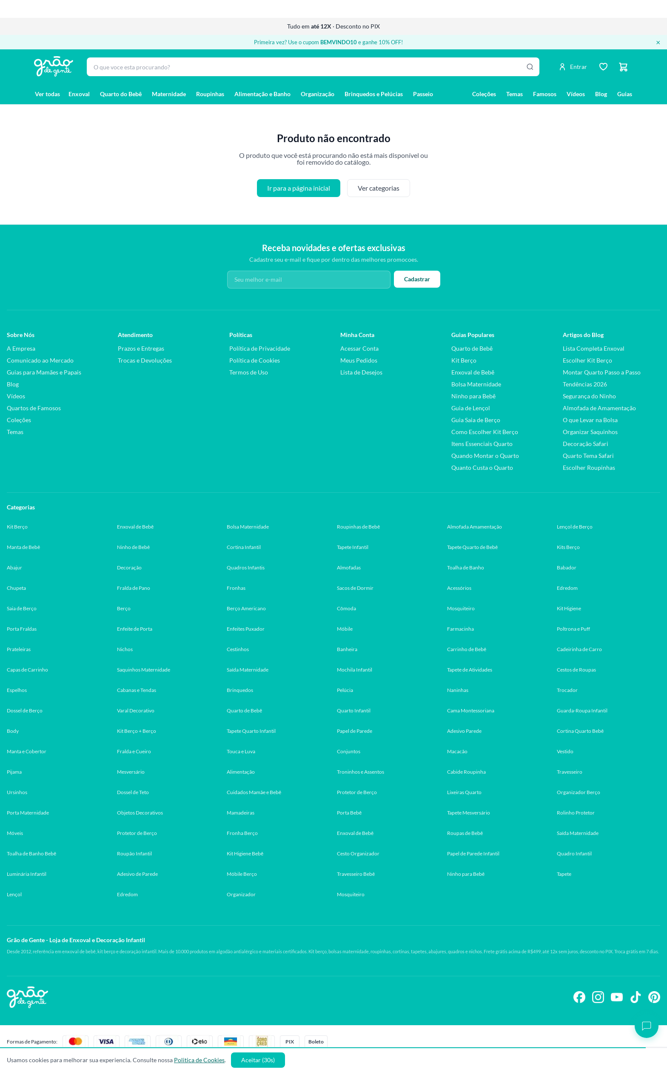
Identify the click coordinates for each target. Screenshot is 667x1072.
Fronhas (236, 588)
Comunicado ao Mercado (40, 360)
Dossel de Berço (25, 710)
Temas (514, 93)
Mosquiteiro (461, 608)
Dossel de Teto (133, 792)
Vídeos (576, 93)
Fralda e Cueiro (134, 751)
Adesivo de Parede (137, 874)
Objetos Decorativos (140, 812)
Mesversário (131, 772)
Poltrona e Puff (573, 629)
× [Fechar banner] (658, 42)
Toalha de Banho (465, 567)
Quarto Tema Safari (588, 455)
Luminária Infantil (26, 874)
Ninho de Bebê (133, 547)
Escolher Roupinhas (589, 467)
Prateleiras (19, 649)
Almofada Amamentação (474, 526)
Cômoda (346, 608)
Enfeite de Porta (134, 629)
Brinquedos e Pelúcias (374, 93)
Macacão (457, 751)
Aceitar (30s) (258, 1059)
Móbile (345, 629)
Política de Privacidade (259, 348)
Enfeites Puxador (246, 629)
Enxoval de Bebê (472, 372)
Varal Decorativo (135, 710)
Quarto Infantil (354, 710)
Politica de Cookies (199, 1059)
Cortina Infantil (244, 547)
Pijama (14, 772)
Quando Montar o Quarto (485, 455)
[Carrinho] (623, 66)
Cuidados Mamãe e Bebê (254, 792)
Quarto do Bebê (121, 93)
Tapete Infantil (352, 547)
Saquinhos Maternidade (143, 669)
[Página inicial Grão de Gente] (53, 66)
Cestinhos (238, 649)
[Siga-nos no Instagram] (598, 997)
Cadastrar (417, 279)
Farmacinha (460, 629)
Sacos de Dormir (355, 588)
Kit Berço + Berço (136, 731)
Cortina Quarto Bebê (580, 731)
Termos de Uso (248, 372)
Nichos (125, 649)
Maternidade (169, 93)
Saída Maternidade (247, 669)
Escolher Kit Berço (587, 360)
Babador (566, 567)
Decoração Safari (585, 443)
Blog (601, 93)
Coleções (484, 93)
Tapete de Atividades (469, 669)
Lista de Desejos (361, 372)
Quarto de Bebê (472, 348)
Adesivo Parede (464, 731)
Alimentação (241, 772)
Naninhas (457, 690)
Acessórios (459, 588)
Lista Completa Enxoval (593, 348)
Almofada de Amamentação (599, 408)
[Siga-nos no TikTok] (635, 997)
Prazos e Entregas (141, 348)
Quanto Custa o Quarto (482, 467)
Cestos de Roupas (576, 669)
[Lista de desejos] (603, 66)
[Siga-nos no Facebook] (579, 997)
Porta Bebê (349, 812)
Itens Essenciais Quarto (482, 443)
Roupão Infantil (134, 853)
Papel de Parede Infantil (473, 853)
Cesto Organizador (358, 853)
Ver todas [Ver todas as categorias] (47, 93)
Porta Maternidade (28, 812)
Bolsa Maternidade (476, 384)
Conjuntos (348, 751)
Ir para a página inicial (298, 188)
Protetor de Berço (357, 792)
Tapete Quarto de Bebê (472, 547)
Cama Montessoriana (470, 710)
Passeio (423, 93)
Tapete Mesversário (468, 812)
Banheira (347, 649)
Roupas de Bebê (465, 833)
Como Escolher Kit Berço (484, 431)
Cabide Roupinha (466, 772)
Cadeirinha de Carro (579, 649)
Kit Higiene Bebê (245, 853)
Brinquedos (240, 690)
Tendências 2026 (585, 384)
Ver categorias (378, 188)
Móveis (15, 833)
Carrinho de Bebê (466, 649)
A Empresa (21, 348)
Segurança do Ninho (589, 396)
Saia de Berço (22, 608)
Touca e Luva (241, 751)
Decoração (129, 567)
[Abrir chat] (646, 1026)
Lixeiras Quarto (464, 792)
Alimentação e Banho (262, 93)
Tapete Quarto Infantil (251, 731)
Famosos (544, 93)
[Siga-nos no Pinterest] (654, 997)
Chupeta (16, 588)
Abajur (14, 567)
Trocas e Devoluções (145, 360)
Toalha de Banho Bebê (31, 853)
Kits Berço (568, 547)
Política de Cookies (254, 360)
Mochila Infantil (354, 669)
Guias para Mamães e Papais (44, 372)
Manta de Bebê (23, 547)
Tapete (564, 874)
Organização (317, 93)
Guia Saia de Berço (475, 419)
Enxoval (79, 93)
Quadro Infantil (574, 853)
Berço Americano (246, 608)
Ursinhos (17, 792)
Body (13, 731)
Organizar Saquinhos (590, 431)
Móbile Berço (242, 874)
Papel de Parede (354, 731)
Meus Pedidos (358, 360)
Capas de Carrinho (27, 669)
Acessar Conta (359, 348)
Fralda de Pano (133, 588)
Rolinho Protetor (576, 812)
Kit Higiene (569, 608)
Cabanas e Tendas (136, 690)
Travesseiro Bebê (356, 874)
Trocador (567, 690)
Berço (124, 608)
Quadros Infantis (246, 567)
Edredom (567, 588)
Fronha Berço (242, 833)
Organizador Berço (578, 792)
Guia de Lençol (470, 408)
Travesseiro (569, 772)
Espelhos (17, 690)
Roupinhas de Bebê (358, 526)
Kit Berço (463, 360)
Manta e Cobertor (26, 751)
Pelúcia (345, 690)
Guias (624, 93)
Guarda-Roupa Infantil (582, 710)
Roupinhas (210, 93)
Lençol (14, 894)
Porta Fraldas (22, 629)
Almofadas (349, 567)
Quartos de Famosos (34, 408)
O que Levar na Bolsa (590, 419)
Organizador (241, 894)
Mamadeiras (240, 812)
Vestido (565, 751)
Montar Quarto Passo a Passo (602, 372)
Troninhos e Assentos (360, 772)
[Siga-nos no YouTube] (617, 997)
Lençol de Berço (575, 526)
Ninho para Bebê (473, 396)
